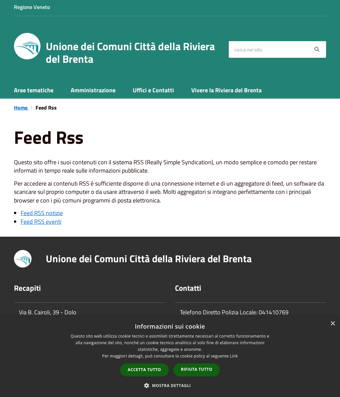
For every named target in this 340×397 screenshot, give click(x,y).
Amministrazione (93, 90)
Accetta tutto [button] (144, 369)
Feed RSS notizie (42, 212)
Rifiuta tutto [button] (196, 369)
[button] (170, 385)
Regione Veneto (32, 7)
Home (21, 108)
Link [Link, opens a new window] (234, 356)
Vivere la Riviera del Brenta (226, 90)
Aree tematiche (33, 90)
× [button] (332, 323)
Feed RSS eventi (41, 221)
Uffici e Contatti (153, 90)
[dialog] (170, 357)
